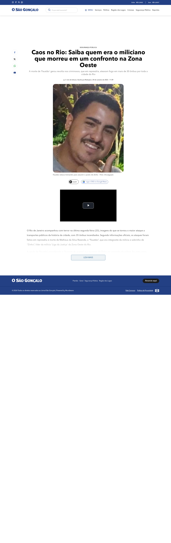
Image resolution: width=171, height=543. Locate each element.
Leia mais (88, 257)
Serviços (98, 10)
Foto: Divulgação (107, 175)
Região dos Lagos (118, 10)
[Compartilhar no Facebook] (14, 52)
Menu (89, 10)
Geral (81, 281)
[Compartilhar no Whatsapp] (14, 66)
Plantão (75, 281)
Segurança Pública (143, 10)
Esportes (155, 10)
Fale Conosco (130, 290)
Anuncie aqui (151, 281)
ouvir (73, 181)
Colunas (130, 10)
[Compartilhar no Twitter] (14, 59)
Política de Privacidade (145, 290)
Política (106, 10)
